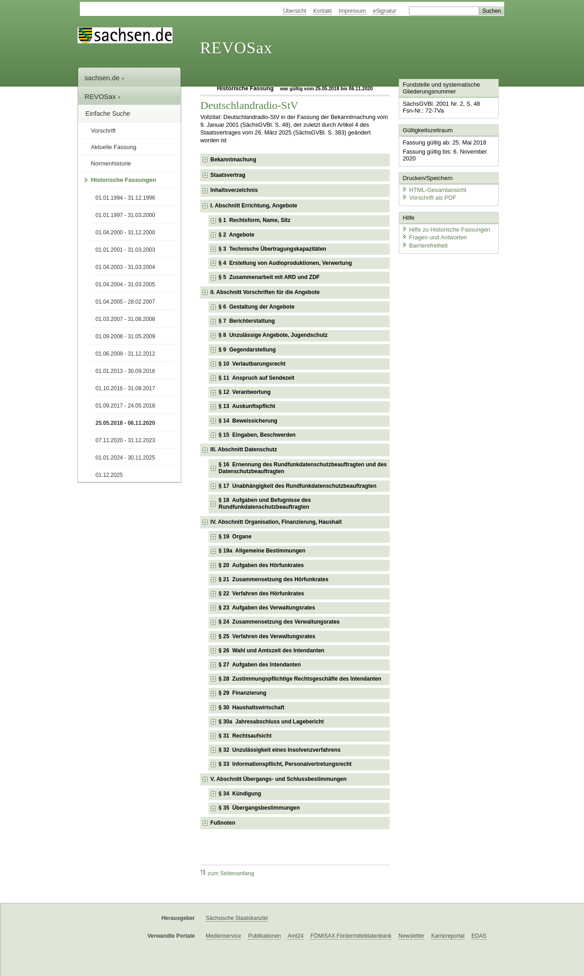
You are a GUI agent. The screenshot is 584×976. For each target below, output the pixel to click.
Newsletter (411, 936)
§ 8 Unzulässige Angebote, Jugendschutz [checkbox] (273, 335)
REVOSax (236, 48)
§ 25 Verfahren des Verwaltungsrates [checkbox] (267, 636)
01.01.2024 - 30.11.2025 (125, 457)
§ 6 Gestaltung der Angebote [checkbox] (256, 307)
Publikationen (264, 936)
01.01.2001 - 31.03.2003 (125, 250)
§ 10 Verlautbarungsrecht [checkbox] (252, 364)
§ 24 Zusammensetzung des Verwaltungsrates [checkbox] (279, 622)
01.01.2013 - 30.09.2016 (125, 371)
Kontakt (322, 11)
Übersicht (294, 11)
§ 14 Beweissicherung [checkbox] (248, 421)
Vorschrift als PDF (429, 197)
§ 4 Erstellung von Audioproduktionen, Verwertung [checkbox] (285, 263)
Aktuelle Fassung (113, 147)
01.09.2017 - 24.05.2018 (125, 406)
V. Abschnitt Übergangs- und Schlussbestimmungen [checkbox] (278, 779)
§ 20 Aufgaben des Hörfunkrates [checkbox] (261, 565)
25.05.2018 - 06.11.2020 (125, 423)
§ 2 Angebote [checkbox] (236, 235)
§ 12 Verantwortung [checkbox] (245, 392)
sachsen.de (104, 78)
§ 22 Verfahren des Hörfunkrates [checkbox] (261, 593)
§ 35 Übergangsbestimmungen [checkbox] (259, 808)
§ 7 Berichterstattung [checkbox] (247, 321)
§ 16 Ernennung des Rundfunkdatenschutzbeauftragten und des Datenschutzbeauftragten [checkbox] (303, 468)
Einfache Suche (107, 113)
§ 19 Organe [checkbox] (235, 536)
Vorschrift (103, 130)
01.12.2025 (109, 475)
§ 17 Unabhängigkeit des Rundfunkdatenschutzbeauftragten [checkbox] (297, 486)
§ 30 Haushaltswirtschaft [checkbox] (251, 707)
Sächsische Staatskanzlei (237, 918)
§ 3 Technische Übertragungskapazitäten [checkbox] (272, 249)
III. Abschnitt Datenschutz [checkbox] (243, 449)
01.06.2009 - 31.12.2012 (125, 354)
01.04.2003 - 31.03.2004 (125, 267)
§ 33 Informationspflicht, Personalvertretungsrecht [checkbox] (285, 764)
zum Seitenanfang (227, 873)
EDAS (478, 936)
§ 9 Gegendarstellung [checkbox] (247, 349)
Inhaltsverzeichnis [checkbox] (234, 190)
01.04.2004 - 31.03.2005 (125, 284)
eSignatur (384, 11)
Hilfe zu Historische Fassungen (446, 229)
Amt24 (295, 936)
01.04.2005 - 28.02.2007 (125, 302)
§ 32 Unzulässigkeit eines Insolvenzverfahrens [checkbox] (279, 750)
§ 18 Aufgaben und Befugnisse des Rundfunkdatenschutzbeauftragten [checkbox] (265, 504)
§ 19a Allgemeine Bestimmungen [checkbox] (262, 550)
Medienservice (223, 936)
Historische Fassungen (123, 179)
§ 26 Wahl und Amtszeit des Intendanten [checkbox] (271, 650)
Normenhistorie (111, 163)
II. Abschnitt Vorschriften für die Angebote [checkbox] (265, 292)
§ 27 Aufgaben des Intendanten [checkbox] (260, 664)
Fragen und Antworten (434, 236)
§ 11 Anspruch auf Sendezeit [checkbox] (256, 378)
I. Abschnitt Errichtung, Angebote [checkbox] (253, 205)
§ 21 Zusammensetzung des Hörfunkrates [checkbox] (273, 579)
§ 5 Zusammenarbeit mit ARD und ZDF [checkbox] (269, 277)
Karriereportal (447, 936)
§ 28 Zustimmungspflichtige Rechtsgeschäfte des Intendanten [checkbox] (300, 679)
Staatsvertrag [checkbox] (227, 175)
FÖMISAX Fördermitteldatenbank (350, 936)
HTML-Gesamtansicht (434, 189)
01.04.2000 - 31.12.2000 (125, 232)
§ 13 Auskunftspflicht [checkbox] (247, 406)
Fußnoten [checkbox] (222, 823)
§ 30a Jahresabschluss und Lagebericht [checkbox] (271, 721)
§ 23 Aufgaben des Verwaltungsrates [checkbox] (267, 607)
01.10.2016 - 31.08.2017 (125, 388)
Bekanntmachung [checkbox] (233, 159)
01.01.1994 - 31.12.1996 (125, 198)
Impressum (352, 11)
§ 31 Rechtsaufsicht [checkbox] (245, 736)
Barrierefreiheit (425, 245)
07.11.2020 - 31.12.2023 (125, 440)
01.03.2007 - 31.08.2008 (125, 319)
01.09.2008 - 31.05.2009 (125, 336)
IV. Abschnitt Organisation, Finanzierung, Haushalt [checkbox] (276, 522)
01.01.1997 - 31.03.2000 (125, 215)
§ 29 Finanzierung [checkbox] (242, 693)
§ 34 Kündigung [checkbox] (240, 793)
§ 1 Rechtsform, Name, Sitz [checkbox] (254, 220)
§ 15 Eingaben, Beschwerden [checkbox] (257, 435)
